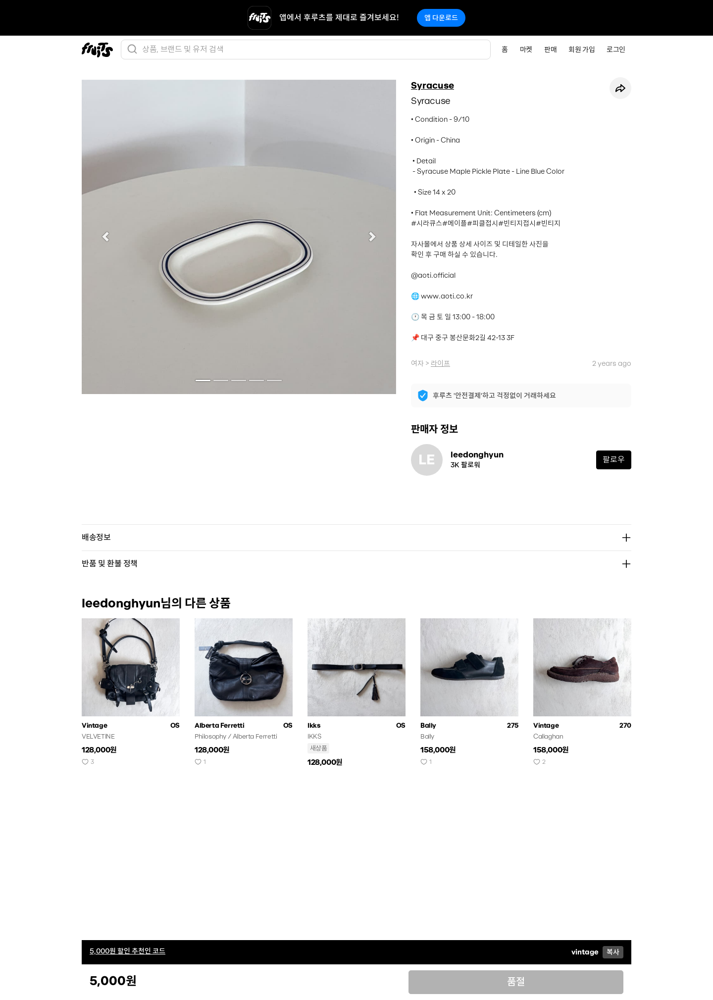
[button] (105, 237)
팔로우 (614, 459)
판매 (550, 49)
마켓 (526, 49)
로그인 (616, 49)
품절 (516, 982)
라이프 (440, 363)
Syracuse (432, 86)
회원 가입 (581, 49)
